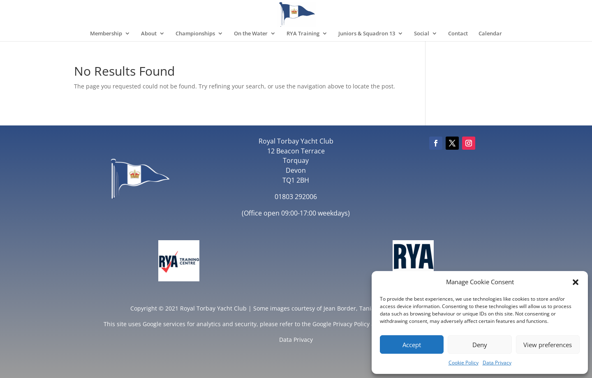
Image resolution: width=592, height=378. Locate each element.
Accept (411, 345)
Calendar (490, 33)
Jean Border (340, 308)
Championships (195, 33)
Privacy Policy (351, 324)
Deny (479, 345)
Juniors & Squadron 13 (366, 33)
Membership (106, 33)
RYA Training (303, 33)
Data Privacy (497, 362)
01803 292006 (296, 196)
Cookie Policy (464, 362)
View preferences (547, 345)
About (149, 33)
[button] (575, 282)
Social (421, 33)
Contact (458, 33)
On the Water (251, 33)
